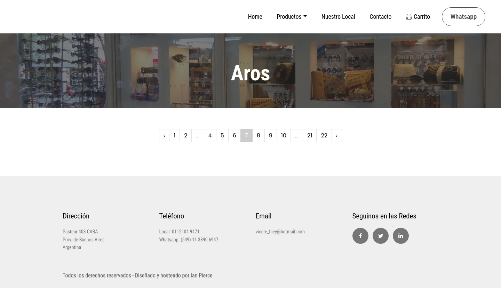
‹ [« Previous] (164, 135)
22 (324, 135)
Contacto (380, 16)
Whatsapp (464, 17)
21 (309, 135)
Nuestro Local (338, 16)
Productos (289, 16)
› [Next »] (336, 135)
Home (255, 16)
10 (283, 135)
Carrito (418, 17)
